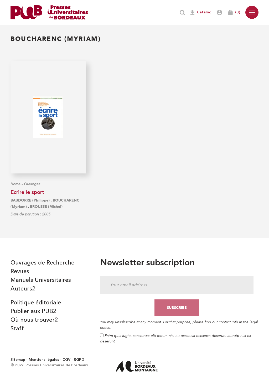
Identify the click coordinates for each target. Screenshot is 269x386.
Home (15, 184)
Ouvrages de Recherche (42, 263)
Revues (20, 271)
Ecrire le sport (27, 192)
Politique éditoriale (36, 303)
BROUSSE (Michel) (46, 206)
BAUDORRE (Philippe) (30, 200)
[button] (251, 12)
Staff (17, 329)
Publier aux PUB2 (33, 311)
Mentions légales (44, 360)
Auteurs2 (23, 289)
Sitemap (18, 360)
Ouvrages (32, 184)
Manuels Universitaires (41, 280)
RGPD (79, 360)
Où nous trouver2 (34, 320)
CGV (66, 360)
